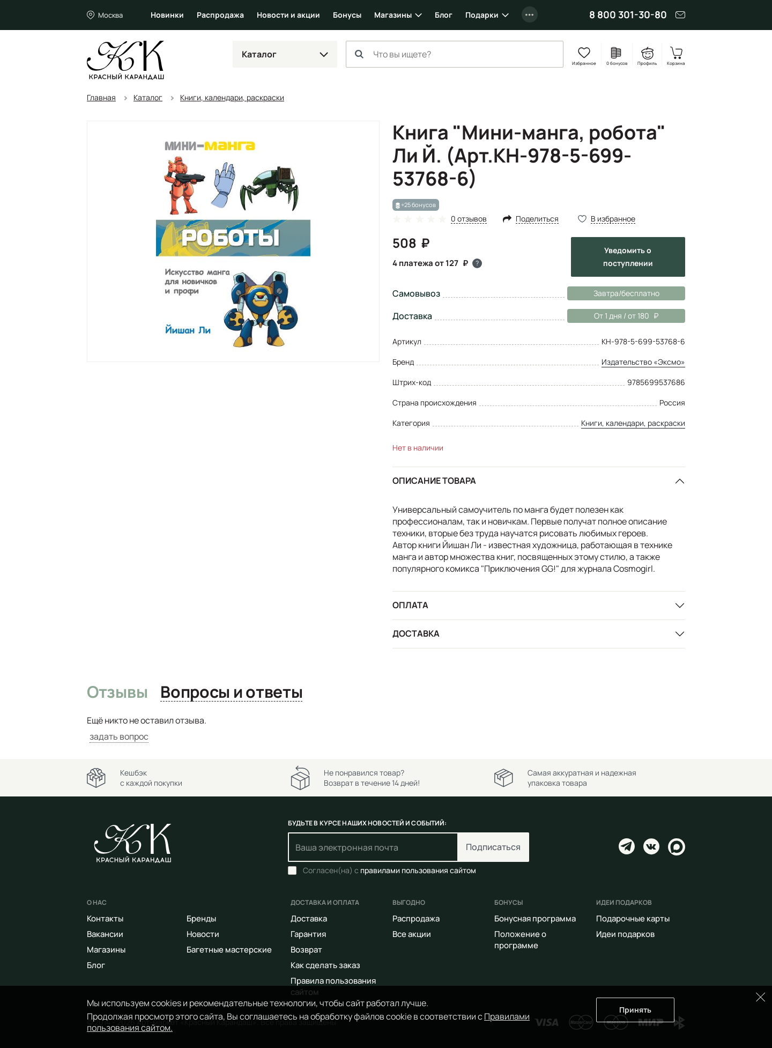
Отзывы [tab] (117, 692)
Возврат (306, 949)
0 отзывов (469, 219)
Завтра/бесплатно (626, 293)
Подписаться (493, 847)
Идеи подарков (625, 934)
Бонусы (347, 15)
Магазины (393, 15)
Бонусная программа (535, 918)
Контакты (105, 918)
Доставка (416, 633)
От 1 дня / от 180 (612, 316)
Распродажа (220, 15)
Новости (203, 934)
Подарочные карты (633, 918)
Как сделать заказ (325, 965)
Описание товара (434, 480)
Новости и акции (288, 15)
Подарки (482, 15)
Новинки (167, 15)
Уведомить (628, 256)
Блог (443, 15)
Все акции (411, 934)
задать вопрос (119, 736)
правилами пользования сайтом (418, 870)
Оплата (410, 605)
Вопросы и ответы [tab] (231, 692)
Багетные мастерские (229, 949)
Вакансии (105, 934)
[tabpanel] (386, 728)
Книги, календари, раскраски (633, 423)
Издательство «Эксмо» (643, 362)
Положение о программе (520, 939)
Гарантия (308, 934)
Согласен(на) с (389, 870)
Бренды (201, 918)
